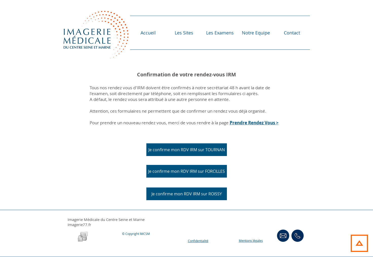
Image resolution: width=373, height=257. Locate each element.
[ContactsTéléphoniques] (297, 235)
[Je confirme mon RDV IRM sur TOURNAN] (186, 149)
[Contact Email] (283, 235)
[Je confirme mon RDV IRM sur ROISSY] (186, 193)
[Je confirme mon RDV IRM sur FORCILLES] (186, 171)
